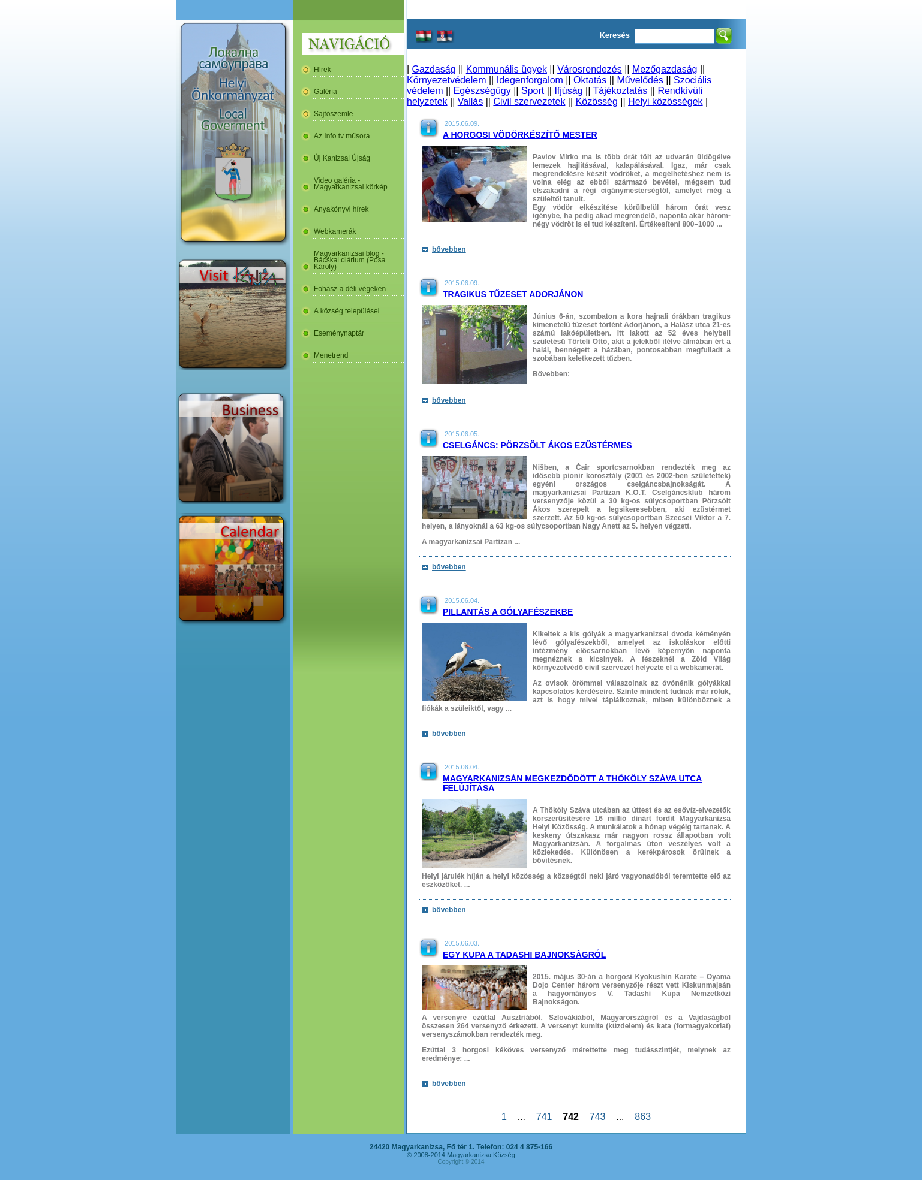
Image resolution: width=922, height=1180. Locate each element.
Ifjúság (568, 91)
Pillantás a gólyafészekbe (508, 612)
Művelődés (640, 80)
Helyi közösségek (665, 101)
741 (544, 1117)
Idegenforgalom (530, 80)
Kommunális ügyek (506, 69)
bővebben (449, 249)
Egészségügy (482, 91)
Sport (532, 91)
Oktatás (589, 80)
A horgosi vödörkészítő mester (520, 135)
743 (597, 1117)
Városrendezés (589, 69)
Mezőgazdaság (665, 69)
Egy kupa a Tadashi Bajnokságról (524, 954)
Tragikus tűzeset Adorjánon (513, 294)
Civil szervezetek (529, 101)
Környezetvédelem (446, 80)
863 (642, 1117)
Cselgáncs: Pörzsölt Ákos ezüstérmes (537, 445)
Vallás (470, 101)
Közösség (597, 101)
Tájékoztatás (620, 91)
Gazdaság (434, 69)
